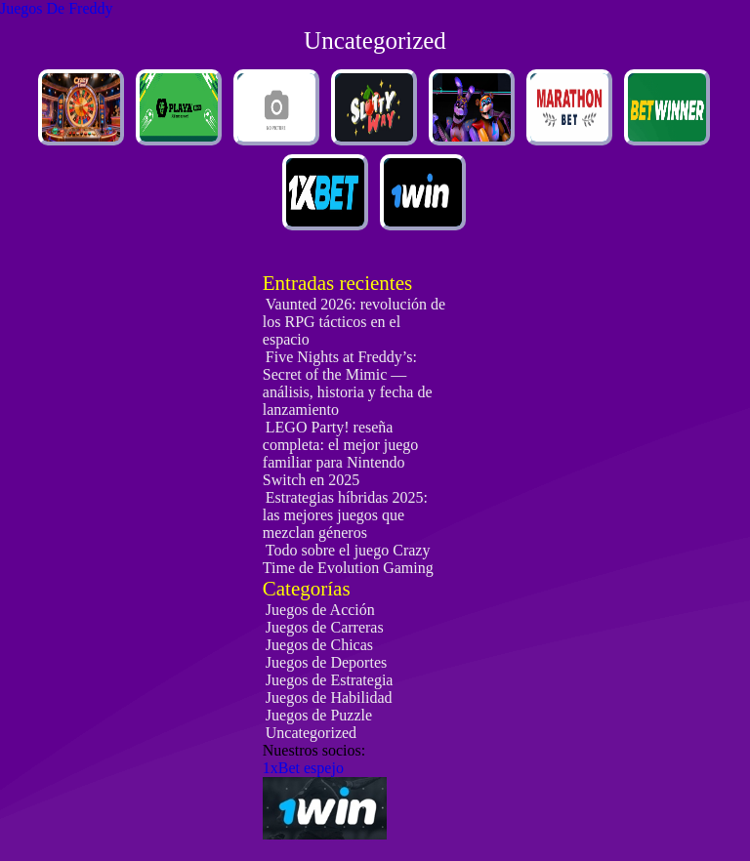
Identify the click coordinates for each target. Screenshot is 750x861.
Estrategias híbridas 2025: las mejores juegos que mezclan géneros (345, 515)
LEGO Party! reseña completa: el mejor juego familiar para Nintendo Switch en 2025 (341, 453)
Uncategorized (311, 732)
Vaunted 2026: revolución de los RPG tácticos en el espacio (354, 322)
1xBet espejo (303, 767)
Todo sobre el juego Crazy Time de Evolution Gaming (348, 559)
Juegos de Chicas (319, 644)
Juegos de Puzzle (319, 715)
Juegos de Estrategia (330, 680)
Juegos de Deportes (326, 662)
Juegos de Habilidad (329, 697)
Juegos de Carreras (325, 627)
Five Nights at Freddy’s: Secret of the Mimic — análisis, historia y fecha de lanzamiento (348, 383)
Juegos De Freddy (56, 8)
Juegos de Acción (320, 609)
